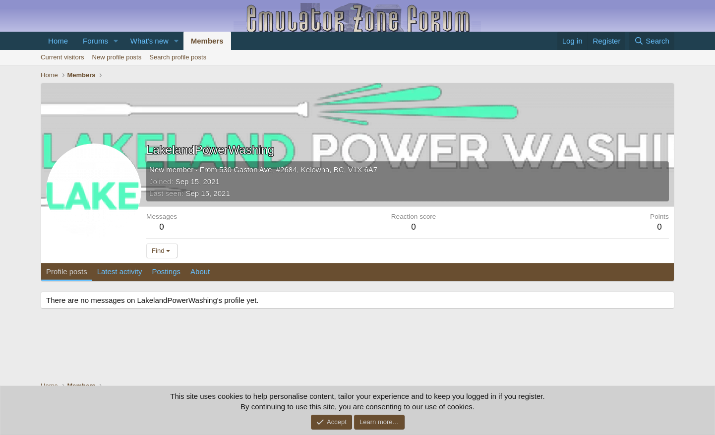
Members (207, 41)
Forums (95, 41)
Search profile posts (177, 57)
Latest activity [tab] (119, 271)
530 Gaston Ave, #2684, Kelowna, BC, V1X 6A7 (298, 169)
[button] (116, 41)
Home (58, 41)
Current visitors (62, 57)
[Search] (651, 41)
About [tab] (200, 271)
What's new (149, 41)
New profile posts (117, 57)
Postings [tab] (166, 271)
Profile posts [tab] (66, 271)
